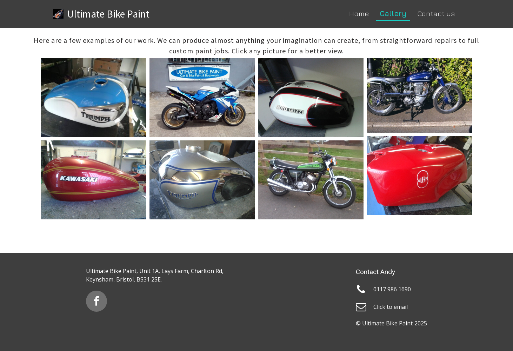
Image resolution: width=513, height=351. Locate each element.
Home (359, 13)
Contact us (436, 13)
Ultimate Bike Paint (108, 13)
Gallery (393, 13)
